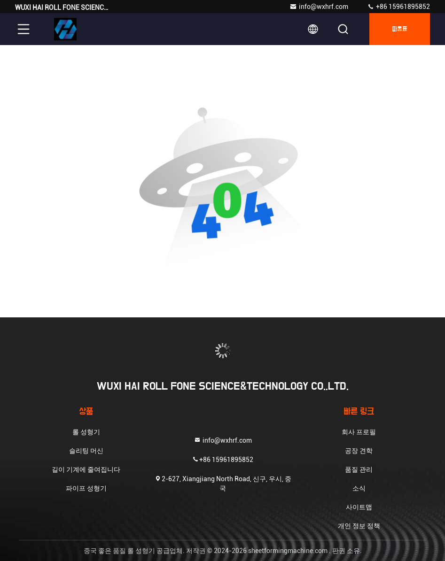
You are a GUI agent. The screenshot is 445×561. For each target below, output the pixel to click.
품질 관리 (359, 469)
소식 (359, 488)
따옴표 (399, 29)
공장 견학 (359, 450)
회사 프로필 (359, 432)
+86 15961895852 (398, 6)
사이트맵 (359, 507)
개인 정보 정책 (359, 526)
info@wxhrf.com (318, 6)
